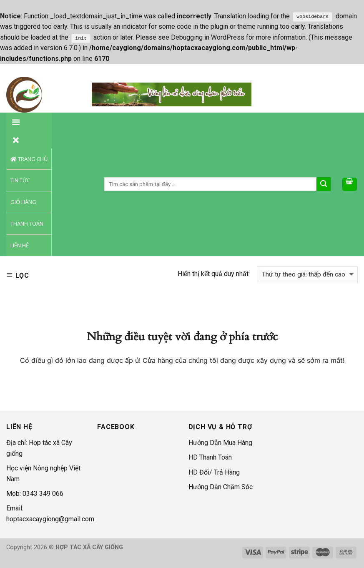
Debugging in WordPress (207, 37)
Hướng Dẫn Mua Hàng (220, 443)
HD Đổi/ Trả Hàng (214, 472)
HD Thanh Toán (210, 457)
